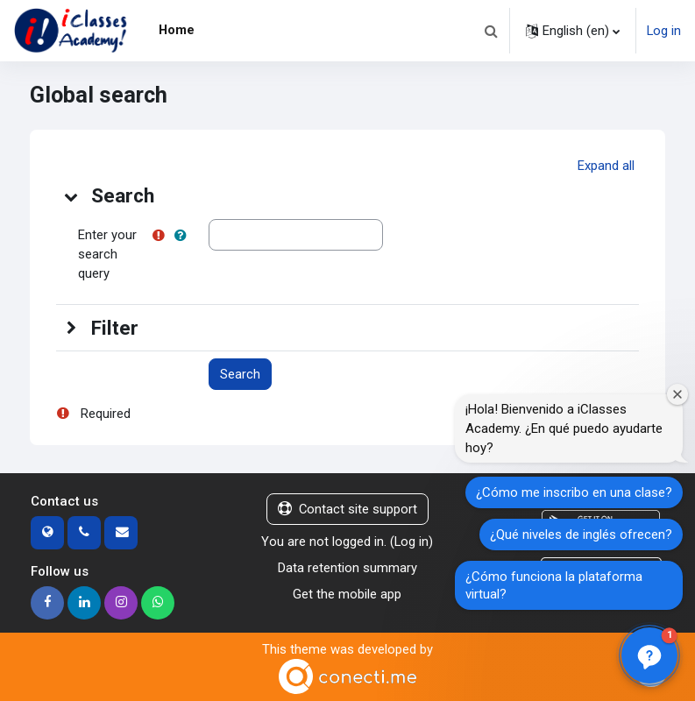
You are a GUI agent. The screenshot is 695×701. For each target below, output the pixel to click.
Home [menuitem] (177, 30)
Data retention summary (347, 568)
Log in (664, 31)
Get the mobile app (347, 594)
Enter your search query (107, 254)
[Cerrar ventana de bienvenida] (677, 394)
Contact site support (347, 509)
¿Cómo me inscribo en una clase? (574, 492)
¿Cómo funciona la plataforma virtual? (553, 585)
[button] (491, 30)
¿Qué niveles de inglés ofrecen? (581, 534)
